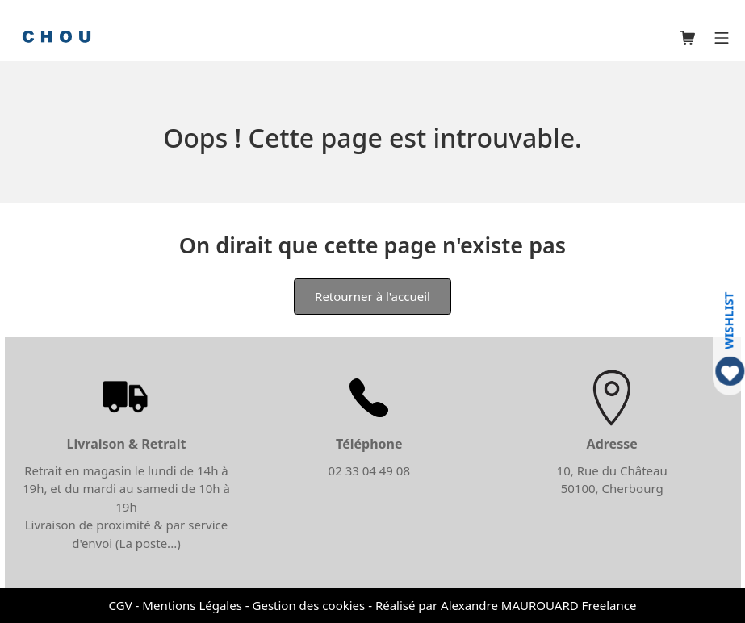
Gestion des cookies (309, 605)
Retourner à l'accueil (372, 296)
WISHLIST (728, 320)
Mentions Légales (192, 605)
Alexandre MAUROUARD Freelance (538, 605)
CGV (120, 605)
